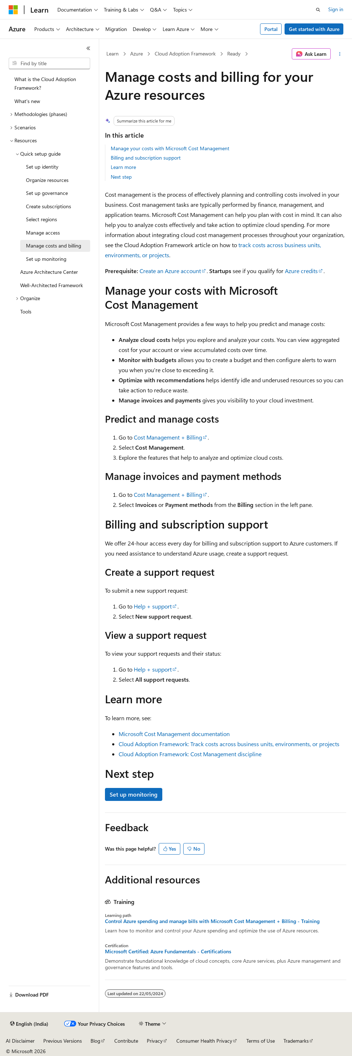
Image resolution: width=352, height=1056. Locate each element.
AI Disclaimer (20, 1040)
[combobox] (49, 63)
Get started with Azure (314, 29)
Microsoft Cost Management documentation (174, 734)
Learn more (123, 167)
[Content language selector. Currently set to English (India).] (29, 1024)
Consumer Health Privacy (204, 1040)
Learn (112, 53)
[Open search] (318, 9)
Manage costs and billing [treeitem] (53, 245)
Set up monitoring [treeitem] (46, 258)
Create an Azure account (170, 271)
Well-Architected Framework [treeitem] (51, 285)
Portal (271, 29)
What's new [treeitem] (27, 101)
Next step (121, 176)
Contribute (126, 1040)
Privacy (155, 1040)
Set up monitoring (134, 794)
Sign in (335, 9)
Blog (95, 1040)
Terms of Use (260, 1040)
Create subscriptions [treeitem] (48, 206)
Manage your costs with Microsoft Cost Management (170, 148)
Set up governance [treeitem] (47, 193)
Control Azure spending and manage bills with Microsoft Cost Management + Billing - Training (212, 921)
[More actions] (340, 54)
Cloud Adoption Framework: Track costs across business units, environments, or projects (229, 744)
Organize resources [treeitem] (47, 180)
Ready (234, 53)
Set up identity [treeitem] (42, 166)
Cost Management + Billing (168, 437)
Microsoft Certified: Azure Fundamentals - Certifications (168, 951)
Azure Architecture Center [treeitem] (49, 271)
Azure (136, 53)
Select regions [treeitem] (41, 219)
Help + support (153, 606)
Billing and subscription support (146, 157)
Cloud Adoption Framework (185, 53)
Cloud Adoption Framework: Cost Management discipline (190, 754)
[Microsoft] (13, 9)
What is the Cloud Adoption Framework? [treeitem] (45, 84)
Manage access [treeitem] (43, 232)
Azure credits (301, 271)
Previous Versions (62, 1040)
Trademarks (296, 1040)
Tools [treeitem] (25, 311)
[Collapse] (88, 48)
